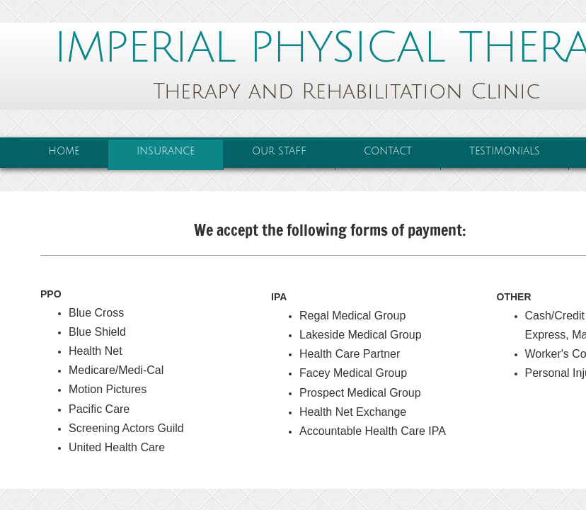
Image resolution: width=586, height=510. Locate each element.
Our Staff (279, 151)
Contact (388, 151)
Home (63, 151)
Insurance (166, 151)
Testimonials (504, 151)
